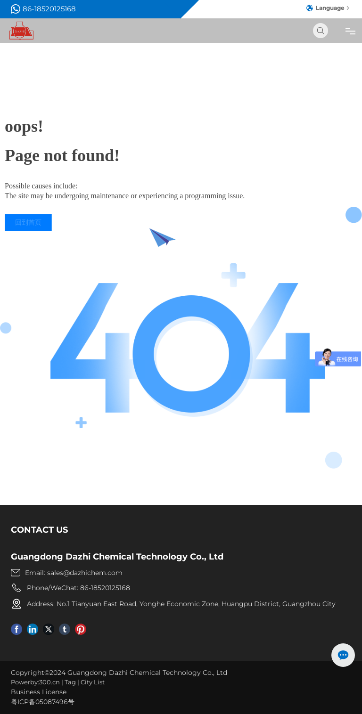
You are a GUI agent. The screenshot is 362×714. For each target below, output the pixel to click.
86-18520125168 (43, 9)
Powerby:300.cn (35, 682)
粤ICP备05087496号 (42, 702)
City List (93, 682)
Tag (70, 682)
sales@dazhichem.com (85, 572)
